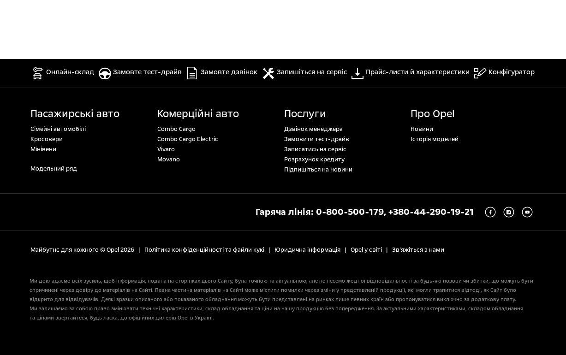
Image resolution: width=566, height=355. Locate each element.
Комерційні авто (198, 114)
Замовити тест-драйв (316, 139)
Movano (168, 159)
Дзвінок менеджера (313, 129)
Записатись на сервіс (315, 149)
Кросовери (46, 139)
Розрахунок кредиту (314, 159)
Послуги (305, 114)
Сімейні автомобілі (58, 129)
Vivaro (166, 149)
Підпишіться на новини (318, 170)
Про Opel (433, 114)
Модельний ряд (53, 169)
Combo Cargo (176, 129)
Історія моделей (435, 139)
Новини (422, 129)
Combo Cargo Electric (187, 139)
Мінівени (43, 149)
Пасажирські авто (74, 114)
